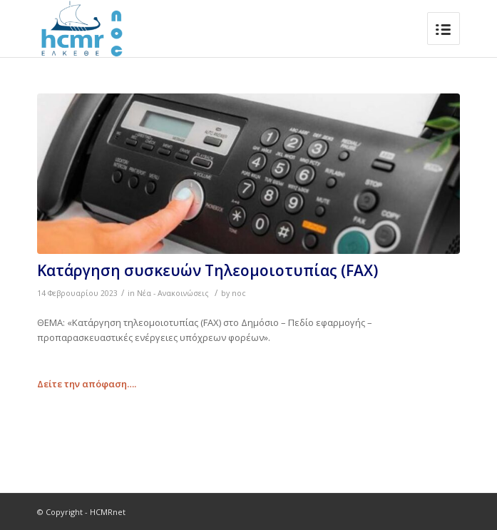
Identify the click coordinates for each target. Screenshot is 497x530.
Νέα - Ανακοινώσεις (173, 293)
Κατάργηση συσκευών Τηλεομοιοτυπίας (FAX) (207, 270)
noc (239, 293)
